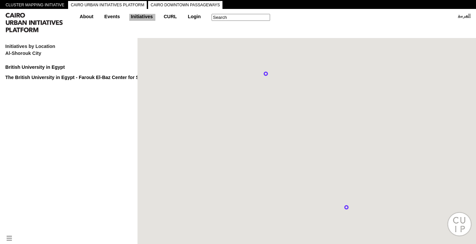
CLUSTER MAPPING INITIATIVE (35, 5)
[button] (265, 73)
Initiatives (142, 16)
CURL (170, 16)
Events (112, 16)
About (87, 16)
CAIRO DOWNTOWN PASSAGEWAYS (185, 5)
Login (194, 16)
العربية (464, 15)
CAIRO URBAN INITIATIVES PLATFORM (107, 5)
